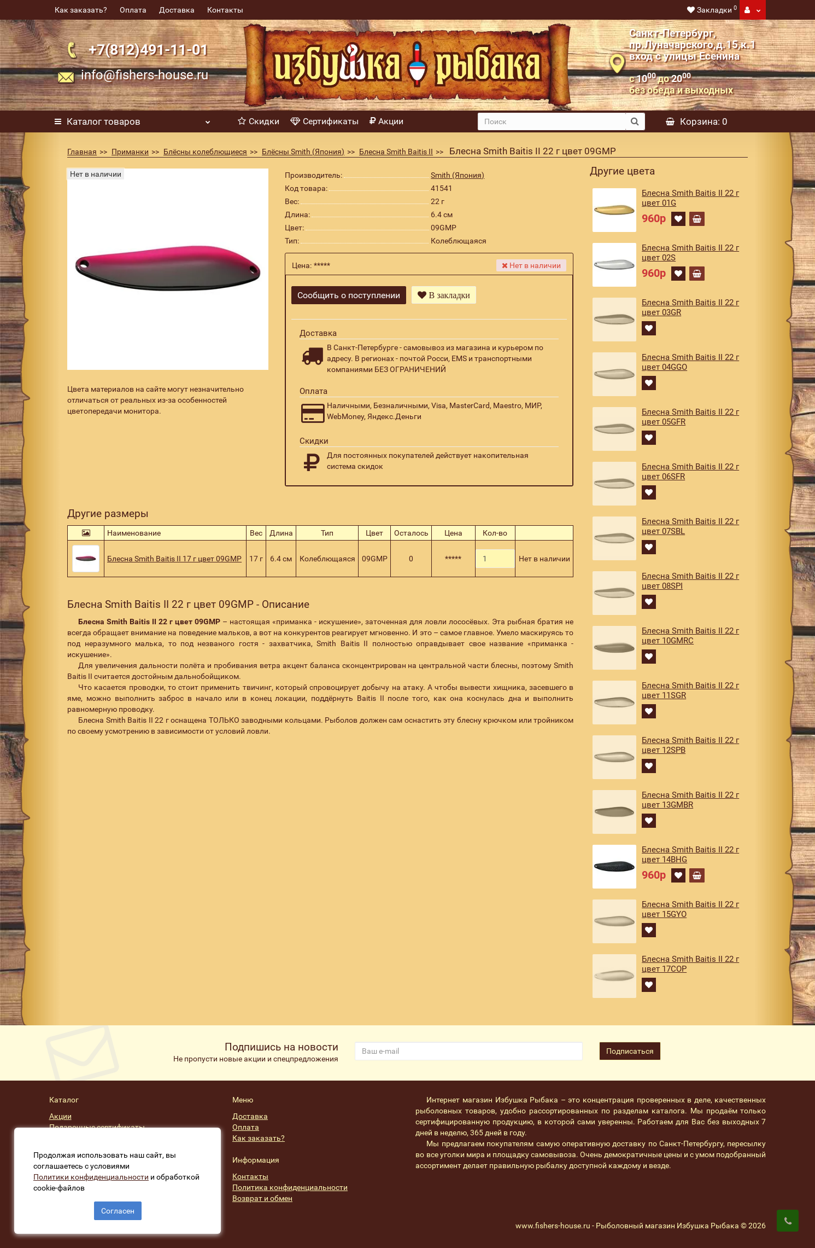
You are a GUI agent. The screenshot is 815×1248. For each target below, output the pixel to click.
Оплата (133, 9)
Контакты (225, 9)
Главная (82, 151)
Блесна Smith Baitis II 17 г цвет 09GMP (174, 554)
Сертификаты (324, 121)
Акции (386, 121)
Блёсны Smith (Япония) (303, 151)
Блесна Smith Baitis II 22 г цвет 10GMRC (690, 636)
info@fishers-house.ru (144, 75)
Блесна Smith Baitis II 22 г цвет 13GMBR (690, 800)
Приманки (130, 151)
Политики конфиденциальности (93, 1174)
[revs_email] (469, 1051)
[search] (551, 121)
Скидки (258, 121)
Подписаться (630, 1051)
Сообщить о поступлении (348, 295)
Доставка (177, 9)
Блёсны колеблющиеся (205, 151)
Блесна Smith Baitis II (396, 151)
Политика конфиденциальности (290, 1187)
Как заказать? (81, 9)
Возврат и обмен (262, 1198)
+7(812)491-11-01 (148, 50)
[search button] (634, 121)
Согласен (117, 1208)
